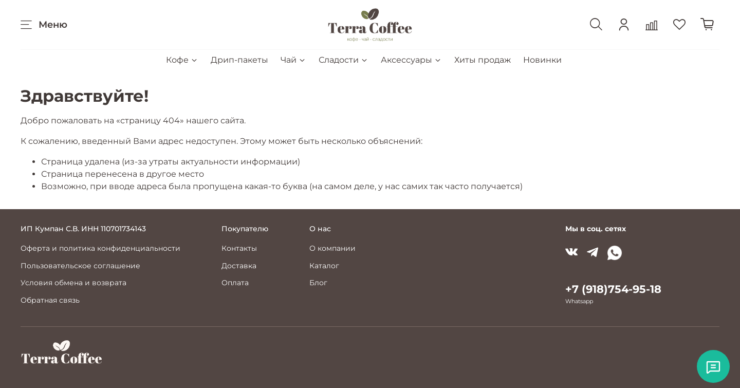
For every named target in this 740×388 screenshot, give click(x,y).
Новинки (542, 60)
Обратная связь (50, 300)
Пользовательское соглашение (80, 265)
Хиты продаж (482, 60)
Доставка (238, 265)
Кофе (182, 60)
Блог (318, 282)
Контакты (239, 248)
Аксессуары (411, 60)
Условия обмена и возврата (73, 282)
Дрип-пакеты (239, 60)
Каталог (324, 265)
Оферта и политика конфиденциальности (100, 248)
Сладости (343, 60)
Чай (293, 60)
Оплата (235, 282)
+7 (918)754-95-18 (613, 289)
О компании (332, 248)
